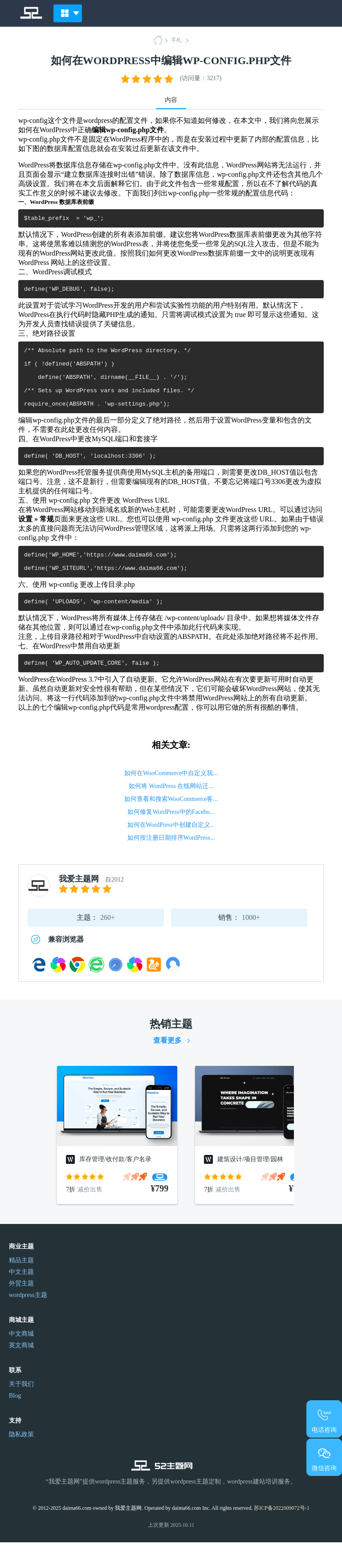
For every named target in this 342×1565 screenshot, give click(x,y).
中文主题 (21, 1294)
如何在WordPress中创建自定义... (171, 847)
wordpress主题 (28, 1317)
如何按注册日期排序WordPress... (171, 860)
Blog (15, 1418)
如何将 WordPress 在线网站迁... (171, 808)
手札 (176, 40)
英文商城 (21, 1368)
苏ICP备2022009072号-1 (281, 1531)
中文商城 (21, 1356)
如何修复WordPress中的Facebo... (170, 834)
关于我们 (21, 1406)
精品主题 (21, 1283)
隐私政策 (21, 1457)
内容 (171, 100)
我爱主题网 (79, 901)
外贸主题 (21, 1306)
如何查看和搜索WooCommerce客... (171, 821)
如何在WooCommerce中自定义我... (171, 796)
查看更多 (167, 1063)
